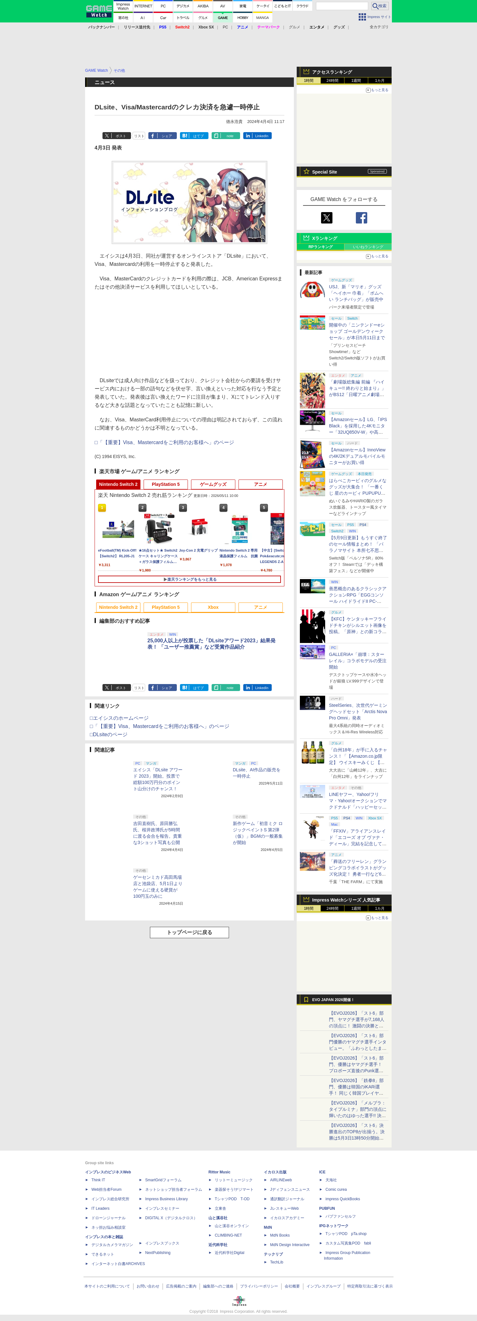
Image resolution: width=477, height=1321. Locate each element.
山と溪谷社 (217, 1218)
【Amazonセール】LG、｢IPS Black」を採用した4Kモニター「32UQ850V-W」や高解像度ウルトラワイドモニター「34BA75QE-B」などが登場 (358, 432)
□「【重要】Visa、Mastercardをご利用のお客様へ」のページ (164, 442)
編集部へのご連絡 (218, 1286)
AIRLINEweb (281, 1180)
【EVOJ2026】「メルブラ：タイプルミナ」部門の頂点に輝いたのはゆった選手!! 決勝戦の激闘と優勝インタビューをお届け (358, 1115)
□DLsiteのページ (108, 734)
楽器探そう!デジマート (234, 1189)
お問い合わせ (148, 1286)
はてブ (198, 136)
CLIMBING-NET (228, 1235)
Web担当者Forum (106, 1189)
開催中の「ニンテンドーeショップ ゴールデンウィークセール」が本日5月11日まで (357, 331)
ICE (322, 1172)
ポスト (121, 136)
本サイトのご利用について (107, 1286)
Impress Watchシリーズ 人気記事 (346, 899)
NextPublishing (157, 1253)
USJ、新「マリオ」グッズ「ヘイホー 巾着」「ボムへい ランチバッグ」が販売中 (356, 293)
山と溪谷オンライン (232, 1226)
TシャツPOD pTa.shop (346, 1234)
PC (225, 27)
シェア (167, 136)
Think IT (98, 1180)
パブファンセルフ (340, 1216)
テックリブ (273, 1254)
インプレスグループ (324, 1286)
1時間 (309, 80)
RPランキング (320, 247)
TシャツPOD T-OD (232, 1199)
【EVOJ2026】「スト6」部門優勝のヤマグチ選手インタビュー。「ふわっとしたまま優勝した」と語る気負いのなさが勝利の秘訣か (358, 1048)
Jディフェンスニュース (290, 1189)
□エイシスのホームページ (119, 718)
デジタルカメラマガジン (112, 1245)
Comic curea (336, 1189)
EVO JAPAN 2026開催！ (333, 1000)
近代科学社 (217, 1245)
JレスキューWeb (284, 1208)
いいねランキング (368, 247)
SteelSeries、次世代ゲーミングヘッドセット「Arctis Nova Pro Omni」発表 (358, 711)
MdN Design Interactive (290, 1245)
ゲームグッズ (213, 484)
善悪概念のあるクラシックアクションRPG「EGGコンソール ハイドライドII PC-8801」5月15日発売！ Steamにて (358, 601)
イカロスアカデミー (287, 1218)
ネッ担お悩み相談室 (108, 1227)
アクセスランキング (332, 72)
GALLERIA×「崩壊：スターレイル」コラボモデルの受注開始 (358, 661)
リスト (139, 136)
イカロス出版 (275, 1172)
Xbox (213, 607)
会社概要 (292, 1286)
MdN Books (280, 1235)
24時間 (332, 80)
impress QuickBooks (342, 1199)
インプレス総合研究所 (110, 1199)
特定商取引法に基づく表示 (370, 1286)
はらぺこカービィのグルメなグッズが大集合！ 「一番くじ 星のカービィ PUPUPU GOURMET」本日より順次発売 (358, 493)
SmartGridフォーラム (163, 1180)
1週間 (356, 80)
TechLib (276, 1262)
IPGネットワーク (334, 1226)
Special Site (324, 171)
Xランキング (324, 238)
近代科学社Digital (229, 1253)
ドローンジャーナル (108, 1218)
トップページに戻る (189, 932)
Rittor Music (219, 1172)
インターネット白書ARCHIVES (118, 1264)
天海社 (331, 1180)
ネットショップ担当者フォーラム (173, 1189)
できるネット (102, 1254)
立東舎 (220, 1208)
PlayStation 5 (166, 484)
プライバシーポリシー (259, 1286)
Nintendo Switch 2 (118, 484)
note (230, 136)
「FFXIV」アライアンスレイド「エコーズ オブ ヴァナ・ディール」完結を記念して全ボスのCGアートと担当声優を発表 (358, 844)
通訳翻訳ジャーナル (287, 1199)
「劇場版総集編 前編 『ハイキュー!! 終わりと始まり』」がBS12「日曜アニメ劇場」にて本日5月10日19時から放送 (357, 394)
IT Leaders (100, 1208)
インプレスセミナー (162, 1208)
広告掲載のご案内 (181, 1286)
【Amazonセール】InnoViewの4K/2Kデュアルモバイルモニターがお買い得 (357, 456)
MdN (268, 1227)
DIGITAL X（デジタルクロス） (171, 1218)
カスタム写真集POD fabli (348, 1243)
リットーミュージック (234, 1180)
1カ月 (380, 80)
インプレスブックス (162, 1243)
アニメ (260, 484)
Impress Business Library (166, 1199)
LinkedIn (262, 136)
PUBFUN (327, 1208)
